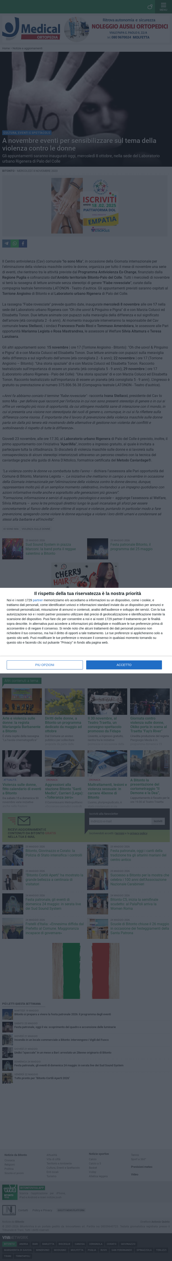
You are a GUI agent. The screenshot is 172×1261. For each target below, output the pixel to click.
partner (38, 600)
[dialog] (86, 630)
